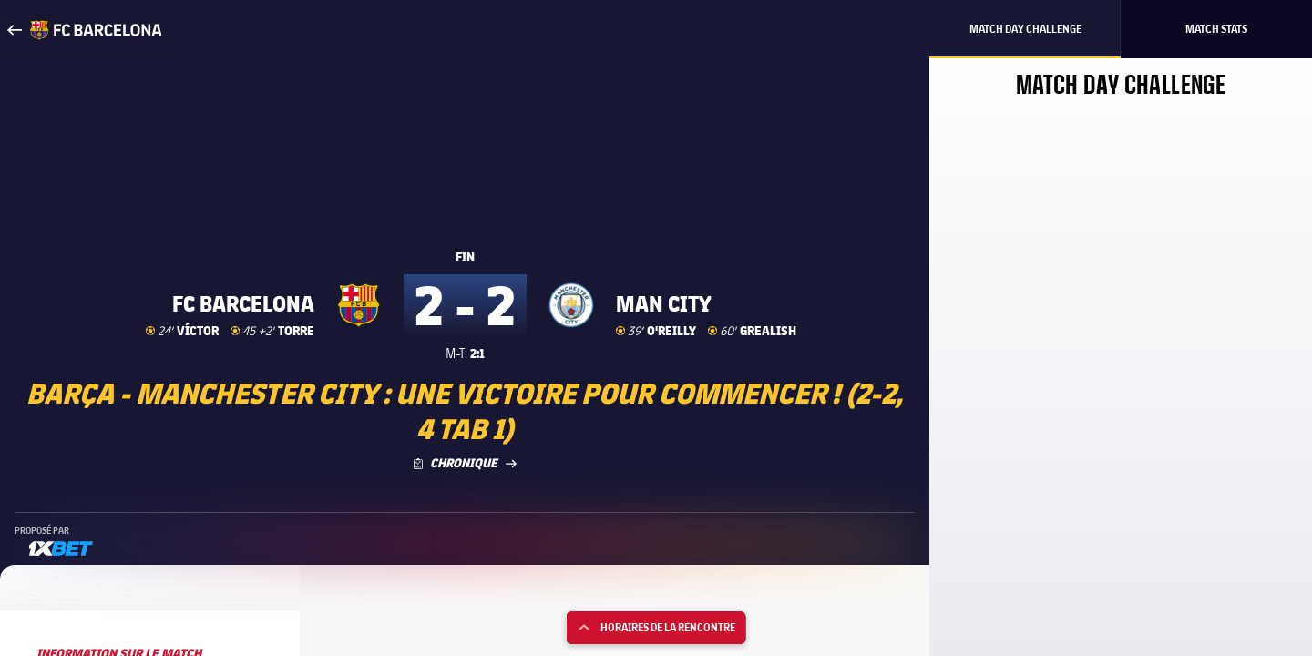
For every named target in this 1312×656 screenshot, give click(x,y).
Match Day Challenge (1025, 29)
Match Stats (1216, 29)
